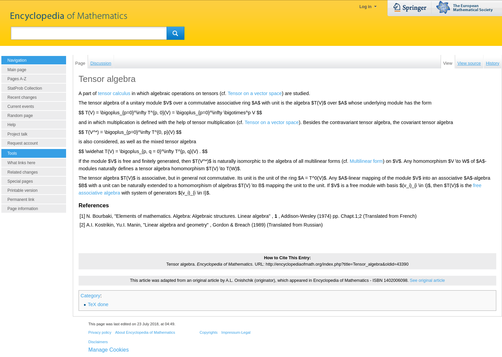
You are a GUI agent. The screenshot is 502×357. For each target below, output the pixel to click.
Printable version (22, 190)
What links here (21, 162)
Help (11, 124)
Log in (365, 6)
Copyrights (208, 332)
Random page (20, 115)
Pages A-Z (16, 79)
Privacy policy (99, 332)
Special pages (20, 181)
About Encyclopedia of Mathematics (145, 332)
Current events (20, 106)
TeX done (98, 304)
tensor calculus (114, 93)
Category (90, 295)
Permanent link (20, 199)
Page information (22, 208)
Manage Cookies (108, 350)
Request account (22, 143)
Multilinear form (366, 161)
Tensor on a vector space (255, 93)
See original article (427, 280)
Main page (16, 69)
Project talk (17, 134)
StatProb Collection (24, 88)
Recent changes (22, 97)
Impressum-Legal (236, 332)
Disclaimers (98, 342)
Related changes (22, 172)
